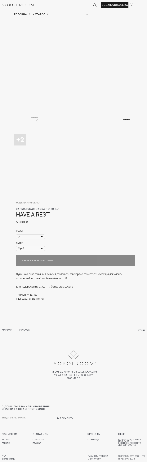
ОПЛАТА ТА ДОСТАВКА (129, 439)
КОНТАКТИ (38, 439)
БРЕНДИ (6, 443)
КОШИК (142, 330)
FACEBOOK (6, 330)
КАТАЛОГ (39, 14)
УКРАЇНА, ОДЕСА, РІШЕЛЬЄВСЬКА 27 (73, 375)
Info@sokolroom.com (83, 371)
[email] (25, 417)
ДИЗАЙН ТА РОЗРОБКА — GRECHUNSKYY (99, 457)
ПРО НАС (37, 443)
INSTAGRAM (24, 330)
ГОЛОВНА (20, 14)
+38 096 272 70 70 (60, 371)
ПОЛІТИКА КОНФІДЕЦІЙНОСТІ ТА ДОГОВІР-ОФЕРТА (129, 443)
